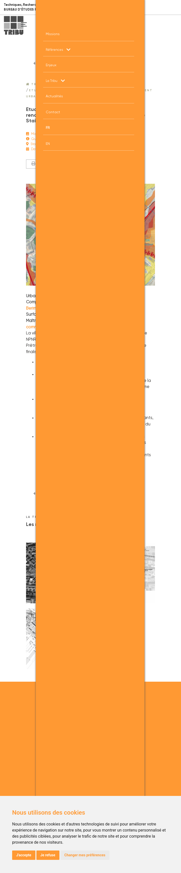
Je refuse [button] (47, 855)
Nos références (64, 84)
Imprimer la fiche (49, 164)
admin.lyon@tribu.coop (90, 764)
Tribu (34, 84)
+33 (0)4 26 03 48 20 (87, 758)
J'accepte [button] (23, 855)
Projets (93, 84)
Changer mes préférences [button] (84, 855)
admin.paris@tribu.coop (90, 726)
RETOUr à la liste (64, 63)
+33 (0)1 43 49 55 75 (86, 720)
